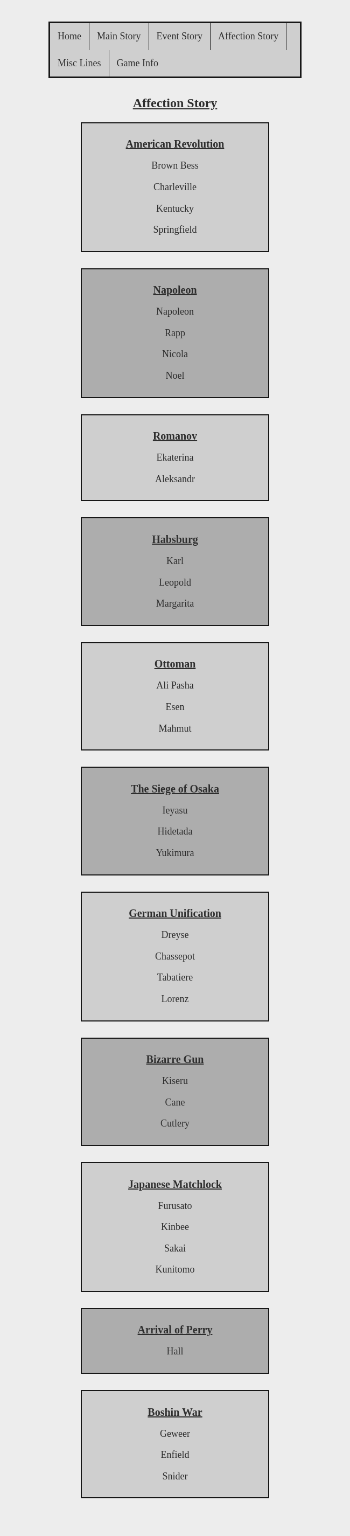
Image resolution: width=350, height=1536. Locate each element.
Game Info (137, 63)
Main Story (119, 36)
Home (69, 36)
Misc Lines (79, 63)
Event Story (180, 36)
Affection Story (248, 36)
